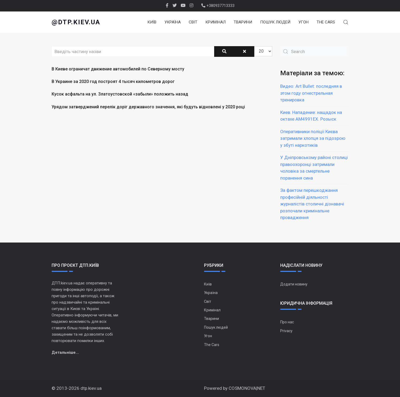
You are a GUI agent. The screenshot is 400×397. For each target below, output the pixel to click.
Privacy (286, 331)
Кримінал (215, 22)
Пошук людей (275, 22)
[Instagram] (191, 5)
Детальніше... (65, 352)
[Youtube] (183, 5)
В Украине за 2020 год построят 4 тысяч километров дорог (113, 81)
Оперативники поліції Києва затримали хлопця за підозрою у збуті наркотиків (312, 138)
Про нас (287, 322)
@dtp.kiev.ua (76, 22)
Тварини (243, 22)
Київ (151, 22)
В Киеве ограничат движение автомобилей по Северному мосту (118, 69)
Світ (193, 22)
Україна (172, 22)
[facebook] (167, 5)
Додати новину (293, 284)
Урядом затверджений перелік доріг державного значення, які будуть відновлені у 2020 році (148, 106)
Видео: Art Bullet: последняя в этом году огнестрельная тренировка (311, 93)
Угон (303, 22)
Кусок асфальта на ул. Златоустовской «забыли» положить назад (120, 94)
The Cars (326, 22)
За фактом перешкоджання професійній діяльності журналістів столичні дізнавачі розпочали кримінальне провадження (312, 204)
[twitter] (174, 5)
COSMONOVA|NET (247, 388)
